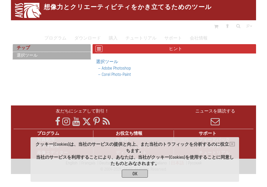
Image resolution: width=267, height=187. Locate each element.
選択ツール (27, 55)
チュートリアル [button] (140, 38)
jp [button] (249, 26)
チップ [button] (23, 47)
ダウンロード (87, 38)
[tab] (52, 48)
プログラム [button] (55, 38)
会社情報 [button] (199, 38)
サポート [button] (173, 38)
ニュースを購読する (215, 117)
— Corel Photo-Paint (113, 74)
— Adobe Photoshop (113, 68)
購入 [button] (113, 38)
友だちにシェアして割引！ (82, 111)
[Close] (232, 144)
